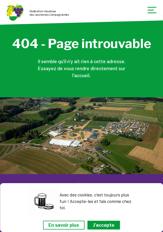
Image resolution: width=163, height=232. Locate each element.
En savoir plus (63, 225)
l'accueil (80, 75)
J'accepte (103, 225)
